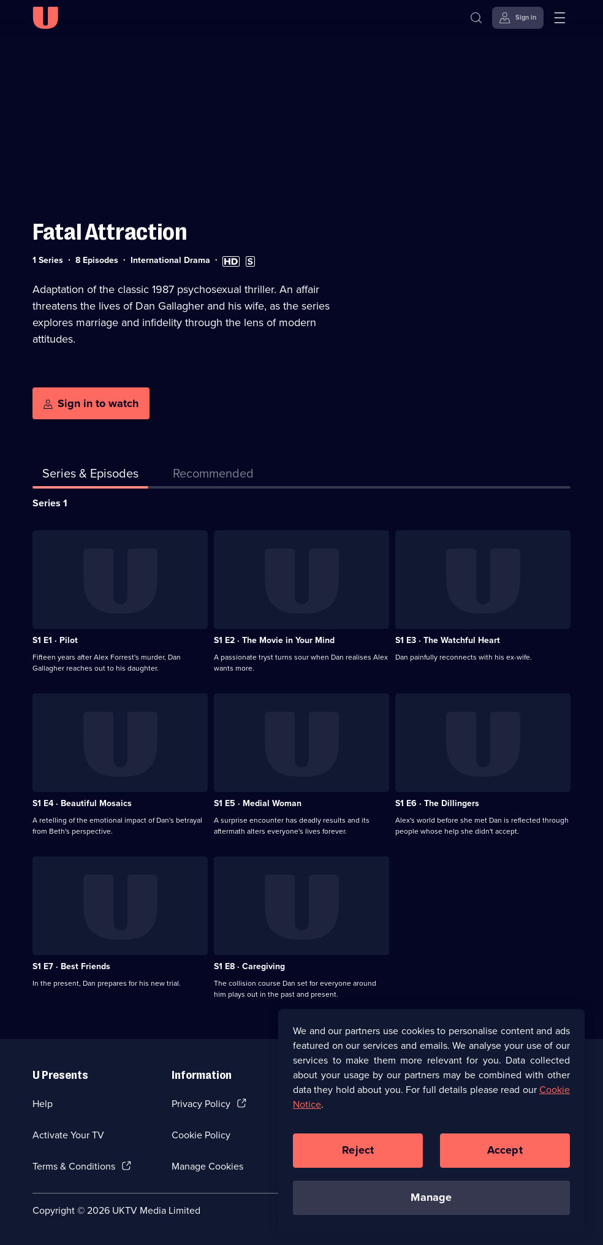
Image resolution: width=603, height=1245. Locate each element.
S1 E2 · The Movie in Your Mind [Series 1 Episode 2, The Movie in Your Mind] (274, 640)
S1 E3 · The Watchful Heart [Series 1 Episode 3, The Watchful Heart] (447, 640)
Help (42, 1104)
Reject (358, 1157)
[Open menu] (559, 18)
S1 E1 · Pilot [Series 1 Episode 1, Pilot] (55, 640)
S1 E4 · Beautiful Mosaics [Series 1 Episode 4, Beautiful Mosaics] (82, 803)
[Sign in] (518, 18)
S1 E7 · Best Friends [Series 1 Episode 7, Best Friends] (71, 966)
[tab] (213, 475)
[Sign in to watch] (91, 403)
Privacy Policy (201, 1104)
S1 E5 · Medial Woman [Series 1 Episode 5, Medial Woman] (258, 803)
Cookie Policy (201, 1135)
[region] (431, 1127)
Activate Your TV (68, 1135)
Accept (505, 1157)
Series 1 (49, 503)
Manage (431, 1204)
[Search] (476, 18)
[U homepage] (45, 18)
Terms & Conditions (73, 1166)
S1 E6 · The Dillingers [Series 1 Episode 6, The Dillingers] (437, 803)
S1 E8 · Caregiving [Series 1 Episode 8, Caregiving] (249, 966)
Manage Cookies (207, 1166)
